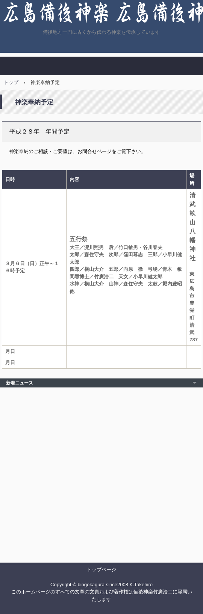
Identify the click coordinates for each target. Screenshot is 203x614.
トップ (11, 82)
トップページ (101, 569)
